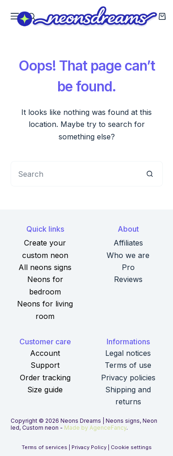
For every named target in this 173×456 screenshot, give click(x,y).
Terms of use (128, 365)
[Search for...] (74, 173)
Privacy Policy (89, 447)
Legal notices (128, 353)
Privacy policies (128, 377)
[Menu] (15, 16)
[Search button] (150, 173)
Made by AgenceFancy (95, 427)
